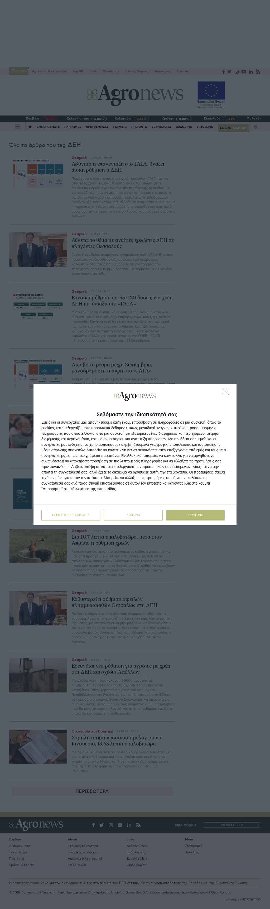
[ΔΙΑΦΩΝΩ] (227, 393)
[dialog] (135, 454)
